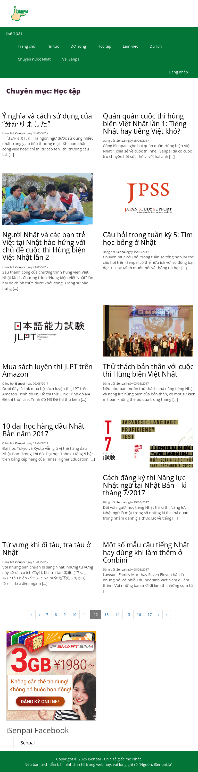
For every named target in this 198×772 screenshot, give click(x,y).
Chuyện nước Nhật (34, 59)
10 (74, 614)
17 (149, 614)
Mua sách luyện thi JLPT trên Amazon (47, 370)
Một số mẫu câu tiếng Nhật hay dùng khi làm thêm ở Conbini (146, 552)
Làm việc (130, 46)
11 (85, 614)
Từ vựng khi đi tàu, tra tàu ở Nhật (46, 548)
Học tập (104, 46)
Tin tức (53, 46)
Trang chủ (26, 46)
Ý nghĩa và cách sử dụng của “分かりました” (47, 119)
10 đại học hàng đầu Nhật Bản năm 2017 (43, 429)
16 (139, 614)
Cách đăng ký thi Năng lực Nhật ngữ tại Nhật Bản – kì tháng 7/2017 (145, 485)
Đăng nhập (178, 71)
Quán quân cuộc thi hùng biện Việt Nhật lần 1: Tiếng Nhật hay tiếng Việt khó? (144, 123)
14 (117, 614)
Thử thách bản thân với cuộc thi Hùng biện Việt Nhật (148, 370)
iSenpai (14, 33)
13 (106, 614)
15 (128, 614)
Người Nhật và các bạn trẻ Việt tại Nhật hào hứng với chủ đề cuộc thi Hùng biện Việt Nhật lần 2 (44, 246)
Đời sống (78, 46)
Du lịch (156, 46)
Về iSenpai (71, 59)
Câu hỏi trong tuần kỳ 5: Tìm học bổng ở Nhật (148, 238)
